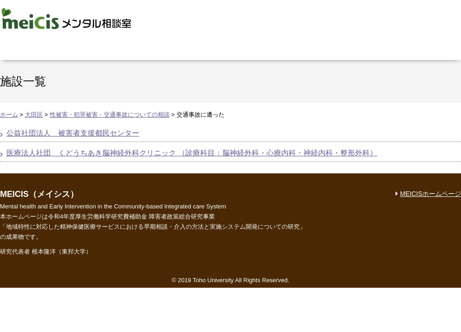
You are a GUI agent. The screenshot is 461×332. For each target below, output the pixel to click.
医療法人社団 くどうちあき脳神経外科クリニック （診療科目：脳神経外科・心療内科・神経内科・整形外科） (191, 153)
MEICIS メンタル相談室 (66, 18)
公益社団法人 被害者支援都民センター (72, 133)
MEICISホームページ (430, 193)
